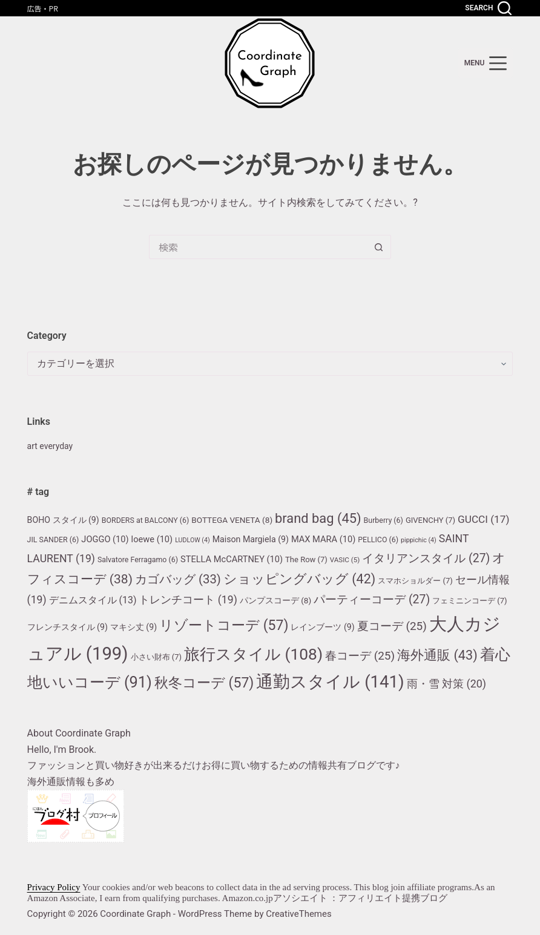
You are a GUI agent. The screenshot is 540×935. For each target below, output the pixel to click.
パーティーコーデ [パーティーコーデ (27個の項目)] (372, 599)
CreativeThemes (299, 913)
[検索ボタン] (379, 247)
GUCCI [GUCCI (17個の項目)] (483, 519)
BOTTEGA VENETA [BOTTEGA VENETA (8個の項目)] (231, 520)
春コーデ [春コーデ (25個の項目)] (360, 656)
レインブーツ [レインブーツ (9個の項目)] (322, 627)
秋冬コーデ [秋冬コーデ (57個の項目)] (204, 683)
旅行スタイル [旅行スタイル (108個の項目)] (253, 654)
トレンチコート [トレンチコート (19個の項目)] (188, 600)
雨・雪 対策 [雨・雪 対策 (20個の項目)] (446, 683)
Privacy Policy (54, 887)
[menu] (485, 63)
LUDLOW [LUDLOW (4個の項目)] (192, 540)
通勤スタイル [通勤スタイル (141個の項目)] (330, 682)
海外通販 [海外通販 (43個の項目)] (437, 655)
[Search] (488, 8)
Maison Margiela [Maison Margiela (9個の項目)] (250, 539)
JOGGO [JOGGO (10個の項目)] (104, 539)
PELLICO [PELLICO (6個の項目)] (378, 539)
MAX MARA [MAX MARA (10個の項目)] (323, 539)
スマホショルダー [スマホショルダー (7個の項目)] (415, 580)
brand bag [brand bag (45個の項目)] (318, 518)
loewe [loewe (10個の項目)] (152, 539)
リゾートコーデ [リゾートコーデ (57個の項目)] (223, 625)
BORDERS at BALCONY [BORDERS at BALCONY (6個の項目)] (145, 520)
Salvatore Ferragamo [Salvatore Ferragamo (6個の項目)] (137, 559)
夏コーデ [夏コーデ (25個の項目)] (392, 626)
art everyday (53, 445)
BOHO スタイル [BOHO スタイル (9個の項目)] (63, 520)
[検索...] (258, 247)
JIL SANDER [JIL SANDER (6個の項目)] (53, 539)
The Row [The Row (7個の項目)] (306, 559)
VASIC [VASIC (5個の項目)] (345, 560)
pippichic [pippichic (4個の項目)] (418, 540)
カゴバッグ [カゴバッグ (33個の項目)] (178, 579)
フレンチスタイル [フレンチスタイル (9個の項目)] (67, 627)
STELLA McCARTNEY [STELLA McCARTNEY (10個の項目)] (231, 559)
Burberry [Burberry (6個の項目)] (383, 520)
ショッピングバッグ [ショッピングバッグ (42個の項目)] (299, 578)
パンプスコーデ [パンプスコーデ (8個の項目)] (275, 600)
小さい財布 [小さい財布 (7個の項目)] (156, 656)
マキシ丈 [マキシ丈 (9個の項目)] (133, 627)
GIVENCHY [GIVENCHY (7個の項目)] (430, 520)
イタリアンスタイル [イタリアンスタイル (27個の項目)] (426, 558)
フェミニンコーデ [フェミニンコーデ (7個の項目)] (469, 600)
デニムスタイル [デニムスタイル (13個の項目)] (93, 600)
